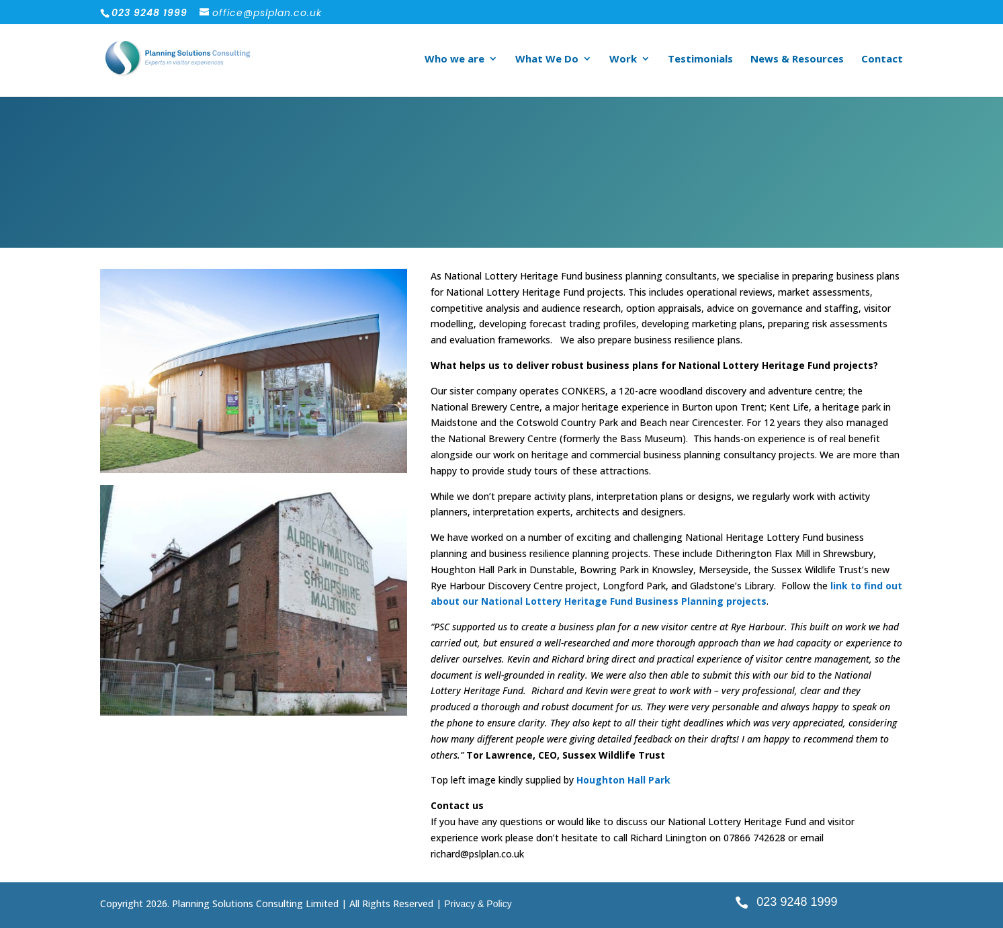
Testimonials (700, 59)
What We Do (546, 59)
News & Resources (797, 59)
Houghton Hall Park (623, 779)
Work (623, 59)
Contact (882, 59)
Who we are (454, 59)
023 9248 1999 (796, 902)
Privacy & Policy (477, 903)
